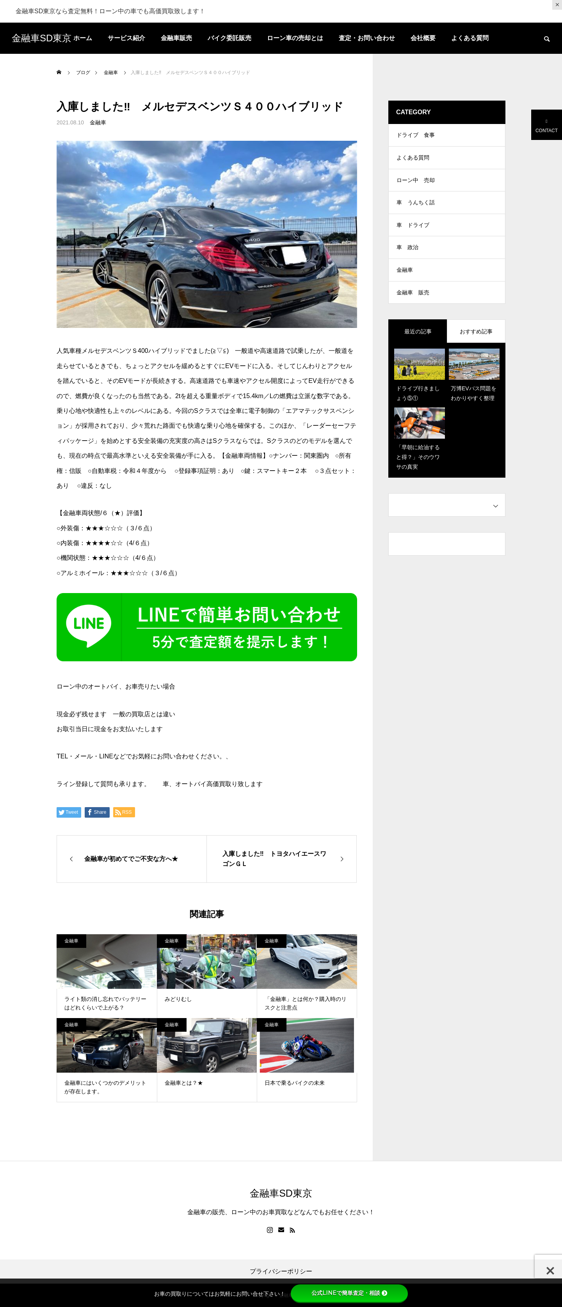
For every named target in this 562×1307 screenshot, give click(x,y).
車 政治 (407, 253)
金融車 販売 (413, 299)
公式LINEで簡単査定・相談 (349, 1292)
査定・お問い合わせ (367, 38)
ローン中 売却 (416, 182)
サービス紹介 (126, 38)
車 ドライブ (413, 229)
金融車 (98, 122)
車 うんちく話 (416, 206)
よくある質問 (470, 38)
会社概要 (423, 38)
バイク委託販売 (229, 38)
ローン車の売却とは (295, 38)
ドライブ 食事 (416, 136)
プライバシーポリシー (281, 1271)
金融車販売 (176, 38)
